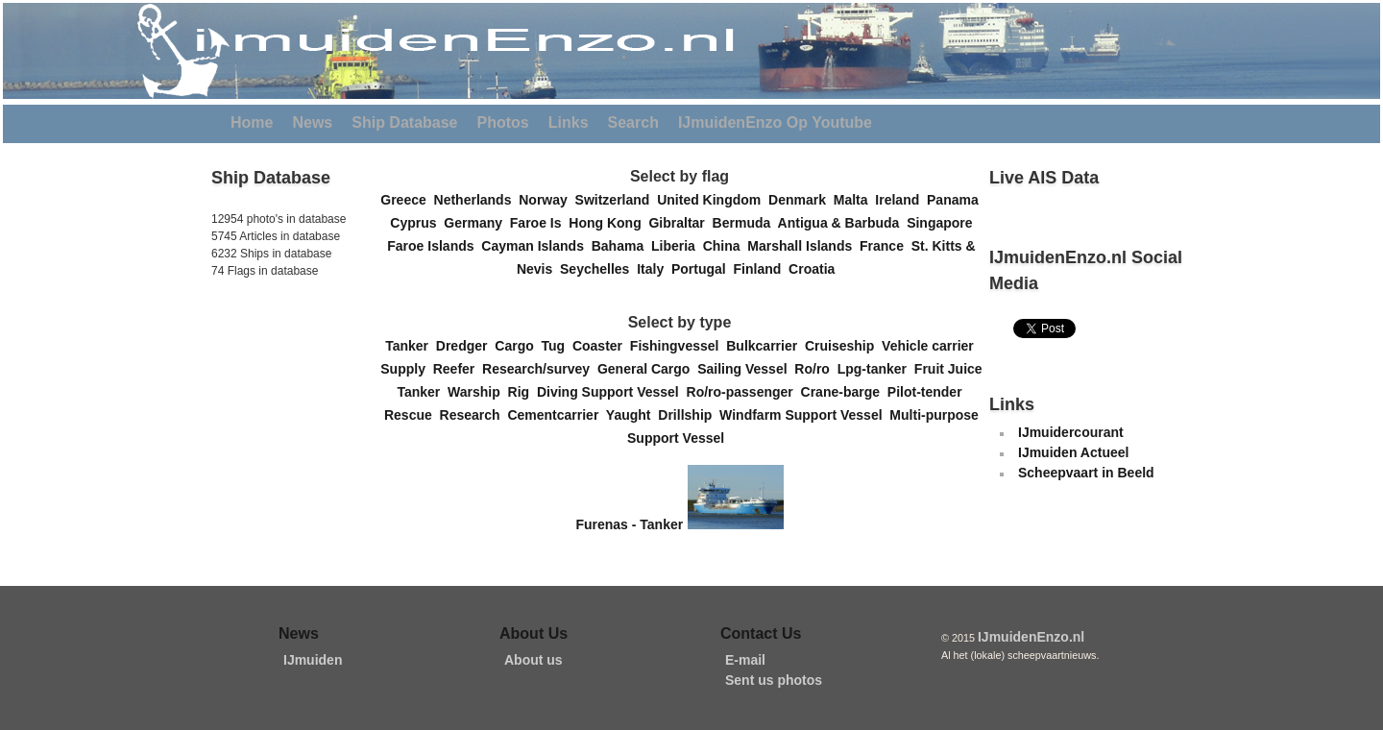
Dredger (465, 345)
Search (633, 122)
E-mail (745, 660)
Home (251, 122)
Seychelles (598, 269)
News (312, 122)
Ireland (901, 199)
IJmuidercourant (1071, 432)
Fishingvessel (678, 345)
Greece (406, 199)
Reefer (457, 369)
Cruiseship (843, 345)
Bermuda (745, 223)
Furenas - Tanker (629, 524)
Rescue (412, 415)
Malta (855, 199)
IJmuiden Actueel (1073, 452)
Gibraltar (680, 223)
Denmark (801, 199)
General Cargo (647, 369)
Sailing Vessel (745, 369)
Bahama (621, 246)
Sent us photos (773, 680)
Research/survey (539, 369)
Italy (654, 269)
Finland (761, 269)
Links (568, 122)
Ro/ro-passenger (744, 392)
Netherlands (477, 199)
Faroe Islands (434, 246)
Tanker (410, 345)
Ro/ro (815, 369)
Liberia (677, 246)
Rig (522, 392)
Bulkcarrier (765, 345)
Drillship (688, 415)
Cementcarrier (556, 415)
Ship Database (404, 122)
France (885, 246)
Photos (503, 122)
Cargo (518, 345)
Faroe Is (539, 223)
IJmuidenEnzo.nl (1031, 637)
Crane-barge (844, 392)
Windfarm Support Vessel (804, 415)
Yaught (632, 415)
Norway (546, 199)
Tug (557, 345)
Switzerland (616, 199)
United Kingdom (712, 199)
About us (533, 660)
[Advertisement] (269, 412)
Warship (478, 392)
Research (474, 415)
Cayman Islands (536, 246)
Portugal (702, 269)
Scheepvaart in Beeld (1086, 472)
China (725, 246)
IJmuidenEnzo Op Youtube (775, 122)
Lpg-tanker (875, 369)
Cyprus (417, 223)
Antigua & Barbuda (843, 223)
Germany (476, 223)
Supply (406, 369)
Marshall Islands (803, 246)
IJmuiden (312, 660)
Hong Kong (608, 223)
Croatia (815, 269)
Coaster (601, 345)
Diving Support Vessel (612, 392)
